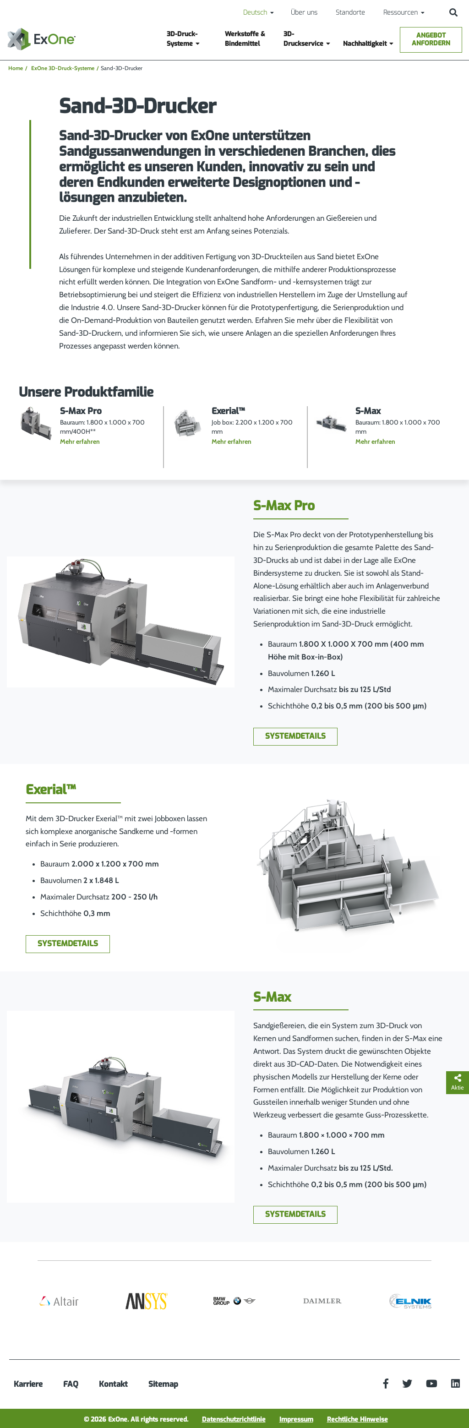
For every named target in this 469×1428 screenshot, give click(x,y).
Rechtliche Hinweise (357, 1419)
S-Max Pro (284, 505)
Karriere (28, 1384)
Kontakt (113, 1384)
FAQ (70, 1384)
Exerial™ (51, 789)
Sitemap (163, 1384)
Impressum (296, 1419)
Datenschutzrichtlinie (234, 1419)
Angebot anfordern (431, 39)
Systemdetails (295, 736)
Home (15, 68)
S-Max (272, 997)
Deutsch (255, 12)
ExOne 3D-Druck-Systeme (62, 68)
